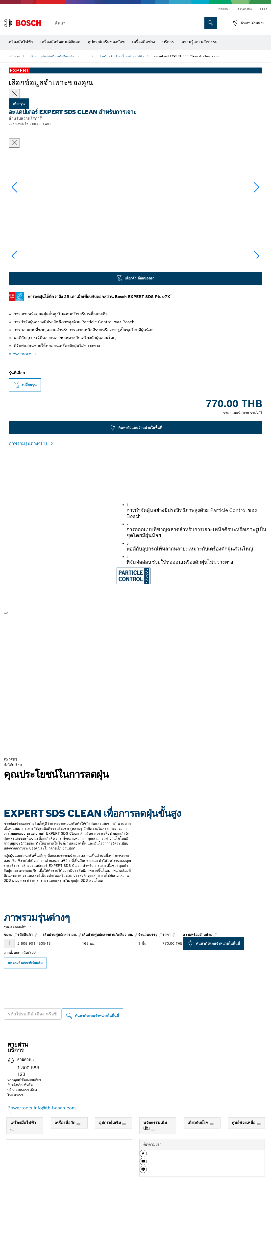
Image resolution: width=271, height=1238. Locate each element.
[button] (256, 211)
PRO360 (223, 9)
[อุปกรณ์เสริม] (124, 1173)
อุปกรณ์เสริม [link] (110, 1172)
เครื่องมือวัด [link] (65, 1172)
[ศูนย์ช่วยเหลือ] (259, 1173)
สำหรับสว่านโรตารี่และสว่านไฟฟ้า (121, 56)
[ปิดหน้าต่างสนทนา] (14, 143)
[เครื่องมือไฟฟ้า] (12, 1179)
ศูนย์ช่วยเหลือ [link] (244, 1172)
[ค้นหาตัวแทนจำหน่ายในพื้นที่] (92, 1065)
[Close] (14, 93)
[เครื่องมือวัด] (78, 1173)
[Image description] (24, 291)
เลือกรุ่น (19, 104)
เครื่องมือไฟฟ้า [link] (23, 1172)
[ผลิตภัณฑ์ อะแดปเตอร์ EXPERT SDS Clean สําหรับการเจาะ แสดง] (9, 993)
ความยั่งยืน (244, 9)
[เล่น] (6, 662)
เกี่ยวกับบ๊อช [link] (199, 1172)
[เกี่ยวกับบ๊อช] (212, 1173)
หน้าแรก (14, 56)
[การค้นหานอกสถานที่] (210, 23)
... (86, 56)
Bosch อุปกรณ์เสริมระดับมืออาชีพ (52, 56)
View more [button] (21, 403)
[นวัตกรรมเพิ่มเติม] (153, 1179)
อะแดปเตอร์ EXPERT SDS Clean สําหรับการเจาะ (186, 56)
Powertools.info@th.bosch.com (41, 1157)
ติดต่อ (263, 9)
